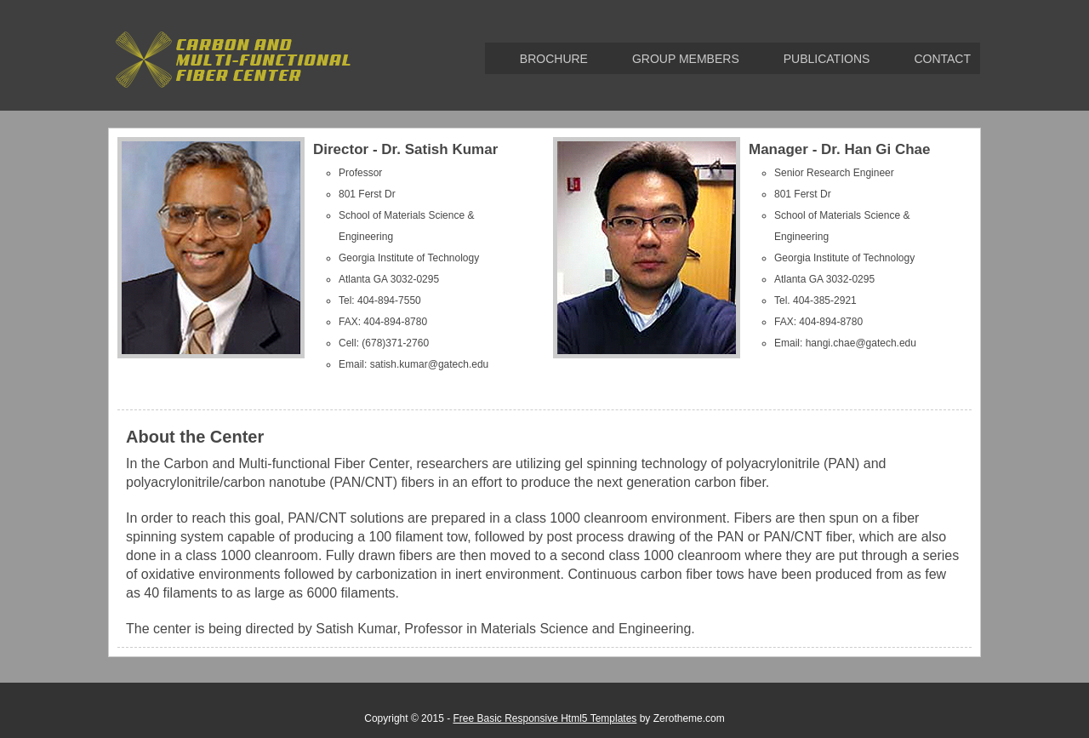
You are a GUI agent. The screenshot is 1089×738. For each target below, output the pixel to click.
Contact (942, 59)
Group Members (685, 59)
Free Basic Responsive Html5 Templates (544, 718)
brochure (554, 59)
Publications (827, 59)
